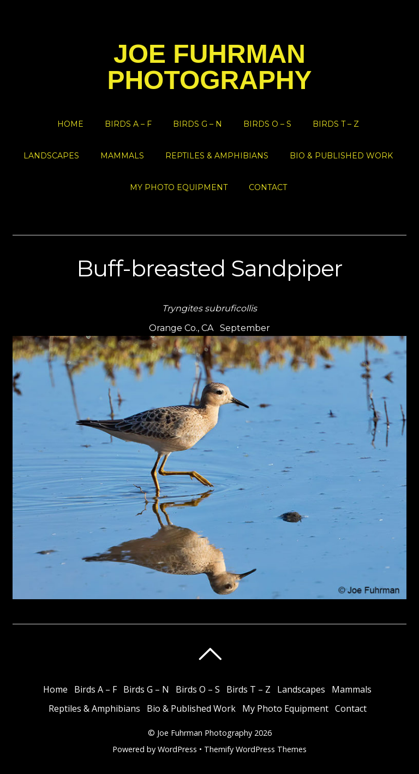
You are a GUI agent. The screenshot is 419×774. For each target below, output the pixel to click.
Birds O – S (267, 124)
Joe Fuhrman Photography (204, 733)
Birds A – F (128, 124)
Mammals (122, 156)
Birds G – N (197, 124)
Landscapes (51, 156)
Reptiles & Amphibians (216, 156)
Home (70, 124)
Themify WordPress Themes (255, 749)
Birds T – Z (336, 124)
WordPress (177, 749)
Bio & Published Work (341, 156)
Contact (268, 187)
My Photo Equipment (179, 187)
